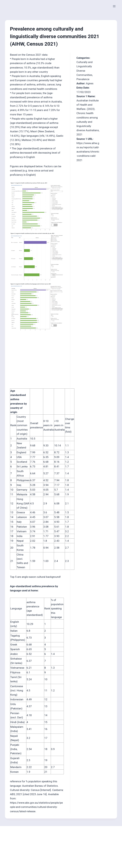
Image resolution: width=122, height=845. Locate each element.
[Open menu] (114, 6)
